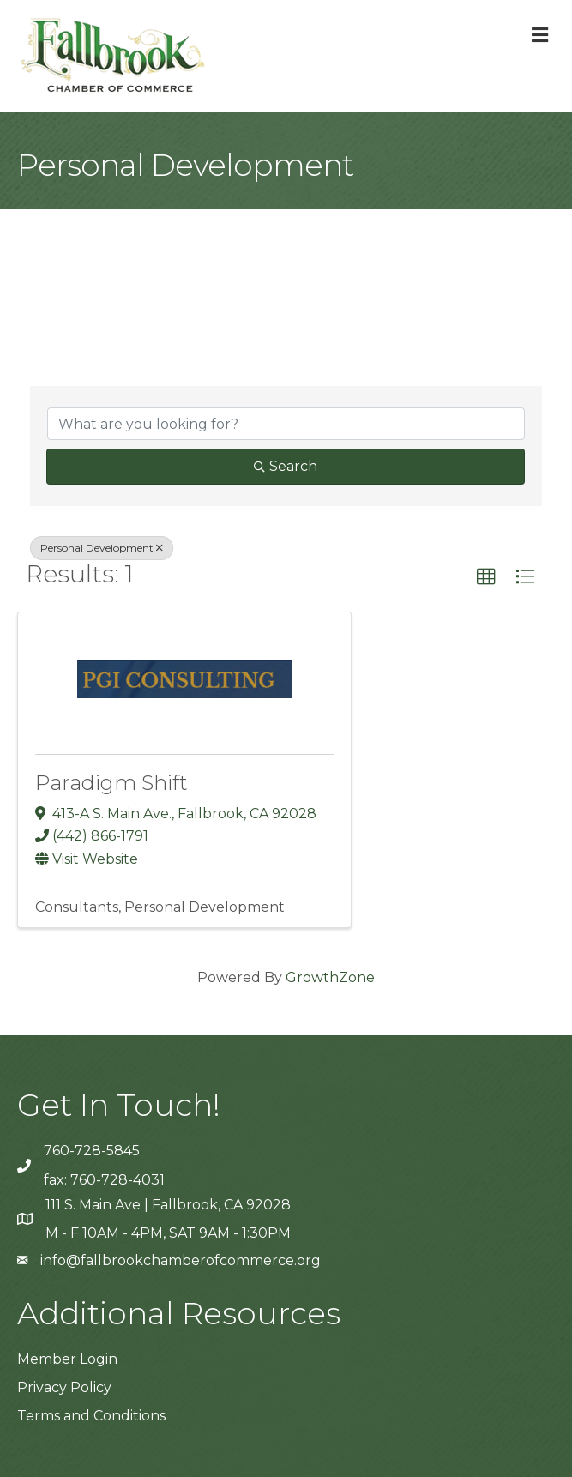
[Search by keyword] (286, 423)
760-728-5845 (92, 1150)
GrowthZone (330, 977)
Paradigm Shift (111, 782)
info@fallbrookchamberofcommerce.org (180, 1260)
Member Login (67, 1359)
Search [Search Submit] (285, 466)
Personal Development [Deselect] (101, 547)
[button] (486, 577)
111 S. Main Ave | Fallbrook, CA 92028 (168, 1205)
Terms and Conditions (91, 1416)
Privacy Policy (64, 1387)
